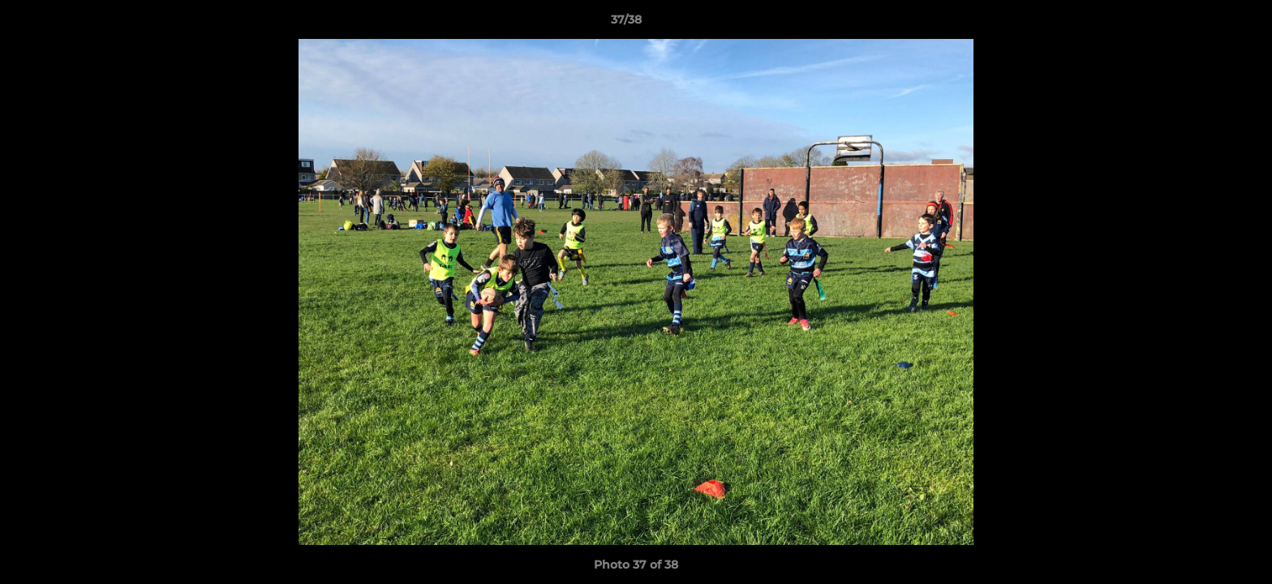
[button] (1204, 23)
